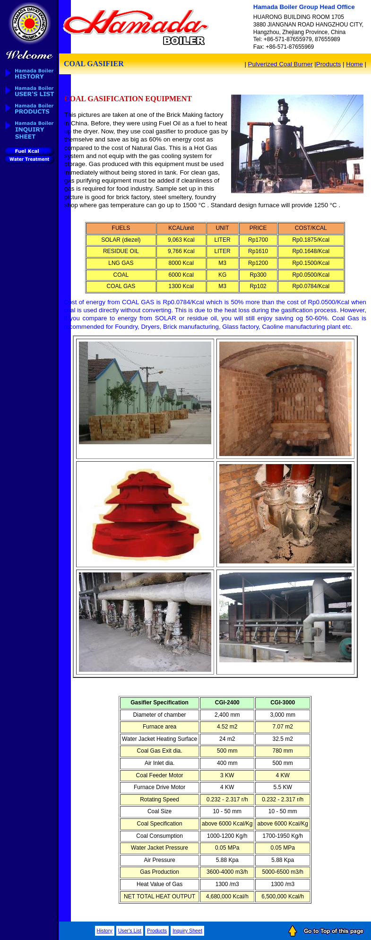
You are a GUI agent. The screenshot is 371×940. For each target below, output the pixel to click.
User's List (129, 930)
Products (328, 64)
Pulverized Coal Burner (280, 64)
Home (354, 64)
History (104, 930)
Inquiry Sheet (187, 930)
